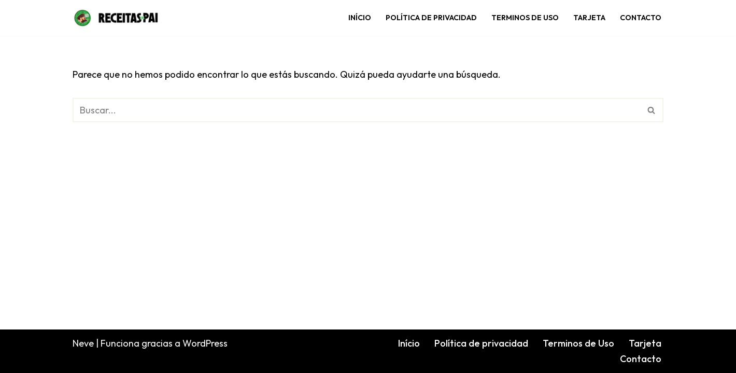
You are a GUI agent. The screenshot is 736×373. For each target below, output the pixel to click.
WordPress (205, 343)
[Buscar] (356, 110)
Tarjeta (589, 17)
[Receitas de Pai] (116, 17)
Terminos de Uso (525, 17)
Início (359, 17)
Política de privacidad (431, 17)
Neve (83, 343)
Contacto (640, 17)
